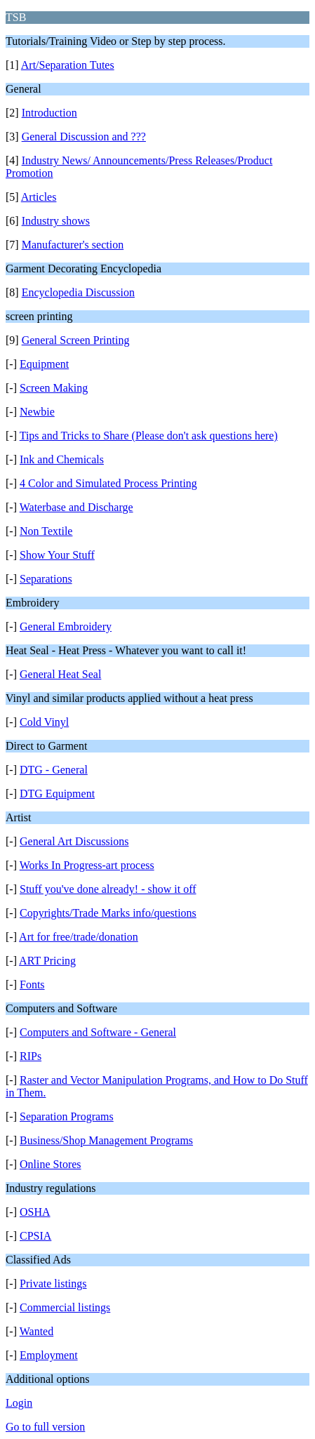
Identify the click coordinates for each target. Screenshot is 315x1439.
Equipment (44, 364)
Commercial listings (65, 1307)
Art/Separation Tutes (67, 65)
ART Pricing (47, 961)
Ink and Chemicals (62, 459)
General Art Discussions (74, 841)
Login (19, 1403)
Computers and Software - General (98, 1032)
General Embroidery (66, 626)
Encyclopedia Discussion (78, 292)
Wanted (36, 1331)
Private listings (53, 1283)
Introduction (49, 113)
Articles (39, 197)
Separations (46, 579)
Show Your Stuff (57, 555)
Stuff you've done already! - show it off (108, 889)
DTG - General (54, 770)
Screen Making (54, 388)
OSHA (35, 1212)
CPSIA (35, 1236)
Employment (49, 1355)
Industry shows (56, 221)
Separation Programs (67, 1116)
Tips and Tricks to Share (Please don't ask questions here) (149, 436)
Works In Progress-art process (87, 865)
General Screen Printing (76, 340)
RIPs (30, 1056)
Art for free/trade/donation (78, 937)
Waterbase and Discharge (76, 507)
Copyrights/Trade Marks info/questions (108, 913)
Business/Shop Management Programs (106, 1140)
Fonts (32, 984)
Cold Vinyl (44, 722)
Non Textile (46, 531)
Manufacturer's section (73, 245)
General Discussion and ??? (84, 136)
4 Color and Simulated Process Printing (108, 483)
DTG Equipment (57, 794)
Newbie (37, 412)
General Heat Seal (60, 674)
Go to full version (45, 1427)
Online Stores (50, 1164)
